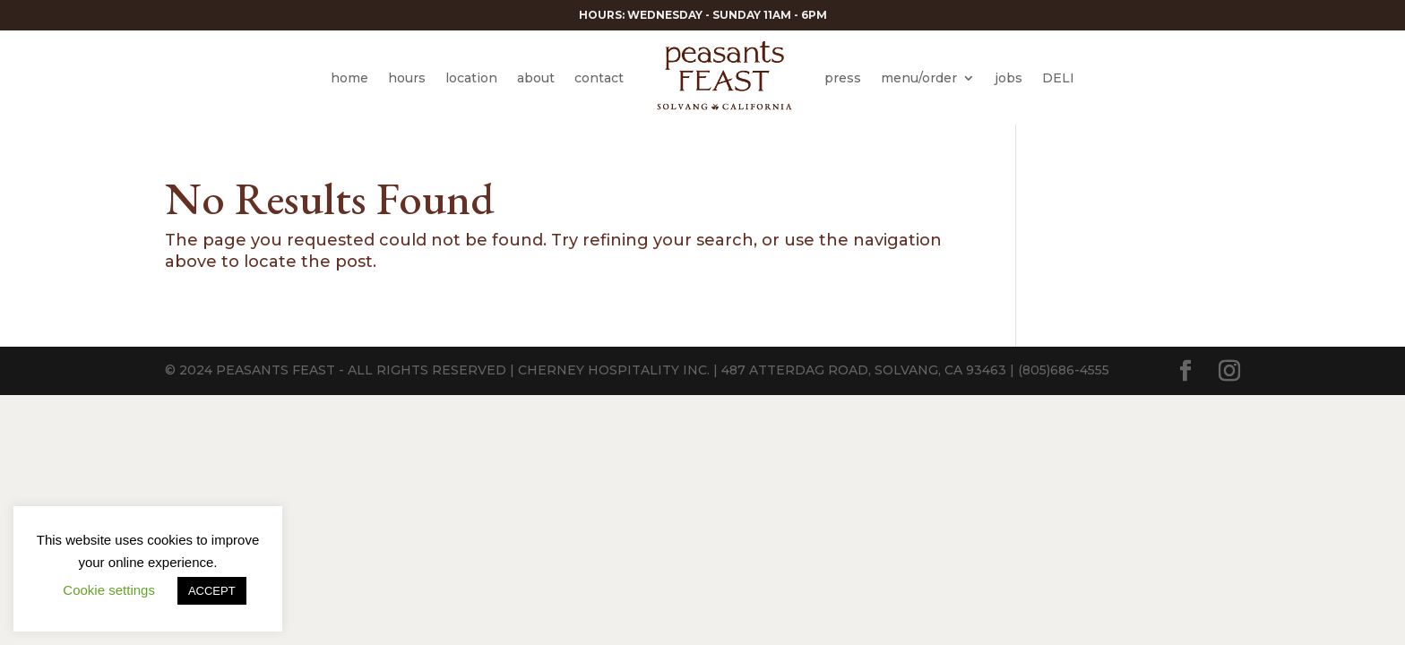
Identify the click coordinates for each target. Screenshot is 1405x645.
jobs (1008, 78)
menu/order (919, 78)
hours (407, 78)
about (536, 78)
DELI (1058, 78)
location (471, 78)
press (842, 78)
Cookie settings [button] (109, 590)
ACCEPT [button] (212, 591)
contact (599, 78)
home (349, 78)
